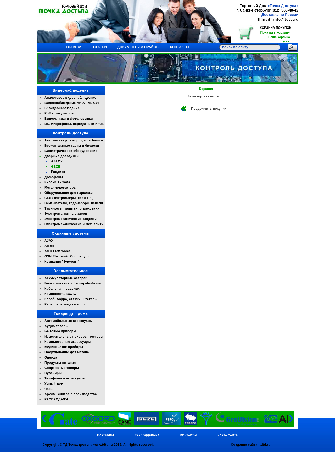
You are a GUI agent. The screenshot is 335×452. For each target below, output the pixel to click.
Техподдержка (147, 435)
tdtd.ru (265, 445)
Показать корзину (275, 32)
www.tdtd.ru (103, 445)
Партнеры (105, 435)
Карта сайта (227, 435)
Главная (74, 47)
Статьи (100, 47)
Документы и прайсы (138, 47)
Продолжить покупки (208, 109)
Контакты (179, 47)
